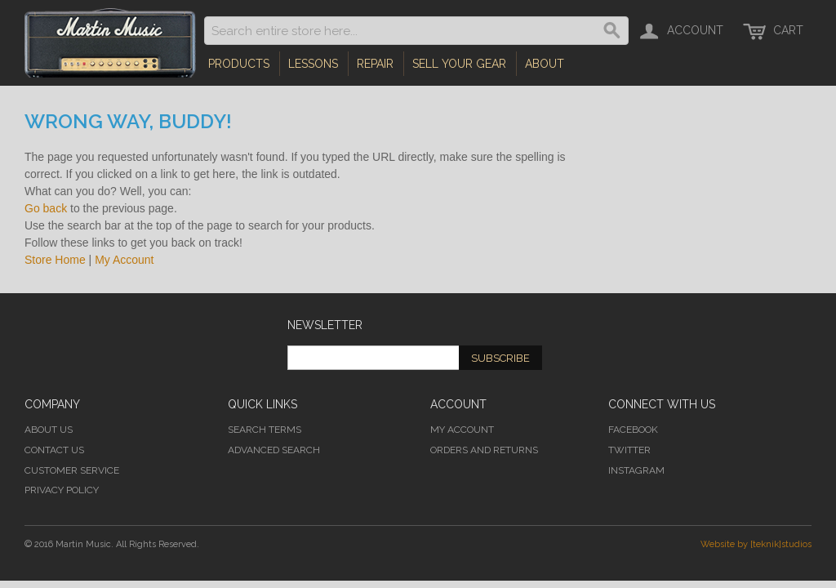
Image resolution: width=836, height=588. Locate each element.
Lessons (313, 63)
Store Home (55, 259)
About (544, 63)
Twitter (629, 450)
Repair (375, 63)
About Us (48, 429)
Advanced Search (274, 450)
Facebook (633, 429)
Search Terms (264, 429)
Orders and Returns (484, 450)
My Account (124, 259)
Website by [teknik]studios (756, 544)
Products (238, 63)
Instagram (636, 470)
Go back (45, 208)
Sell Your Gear (459, 63)
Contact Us (54, 450)
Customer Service (71, 470)
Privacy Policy (61, 490)
